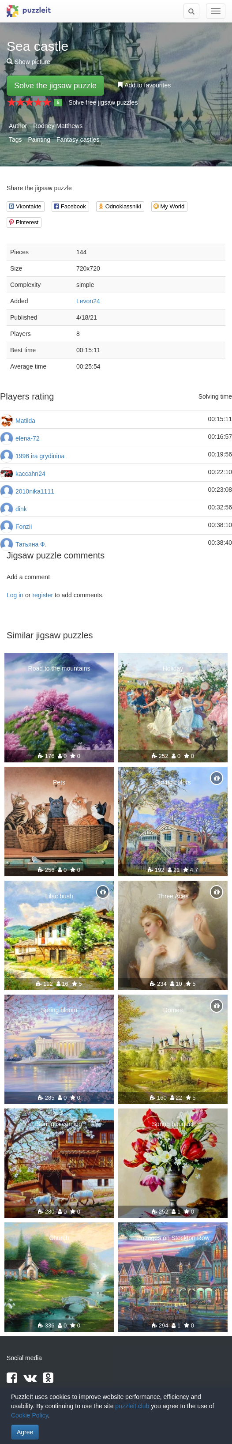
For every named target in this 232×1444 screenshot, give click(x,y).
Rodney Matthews (57, 125)
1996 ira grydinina (39, 456)
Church (59, 1237)
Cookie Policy (29, 1415)
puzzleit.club (132, 1406)
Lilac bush (59, 896)
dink (21, 509)
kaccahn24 (30, 473)
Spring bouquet (173, 1123)
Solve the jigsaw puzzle (55, 85)
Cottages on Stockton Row (173, 1237)
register (42, 595)
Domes (173, 1010)
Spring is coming (59, 1123)
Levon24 (88, 301)
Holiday (173, 668)
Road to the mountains (59, 668)
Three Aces (173, 896)
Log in (15, 595)
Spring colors (173, 782)
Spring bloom (59, 1010)
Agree (25, 1432)
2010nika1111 (34, 491)
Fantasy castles (77, 139)
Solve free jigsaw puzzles (103, 102)
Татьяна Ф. (31, 544)
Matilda (25, 420)
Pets (59, 782)
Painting (39, 139)
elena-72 (27, 438)
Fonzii (23, 526)
